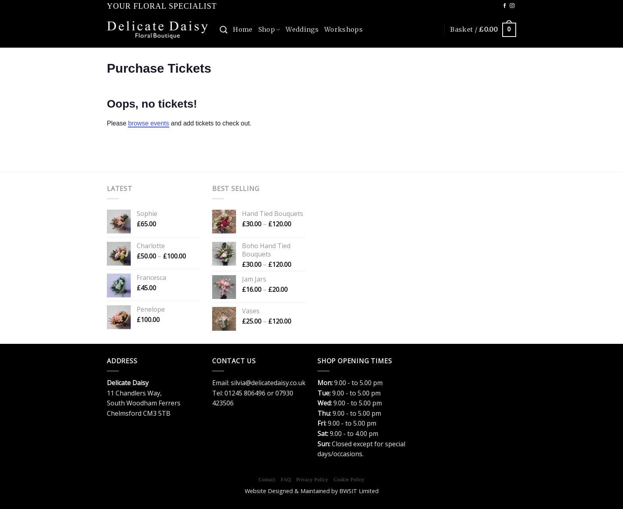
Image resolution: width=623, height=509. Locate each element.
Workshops (343, 29)
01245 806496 (244, 393)
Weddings (302, 29)
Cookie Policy (348, 479)
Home (242, 29)
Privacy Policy (312, 479)
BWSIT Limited (359, 491)
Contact (267, 479)
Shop (269, 29)
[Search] (223, 29)
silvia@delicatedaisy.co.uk (268, 382)
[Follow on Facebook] (504, 6)
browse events (148, 123)
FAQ (286, 479)
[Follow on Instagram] (512, 6)
